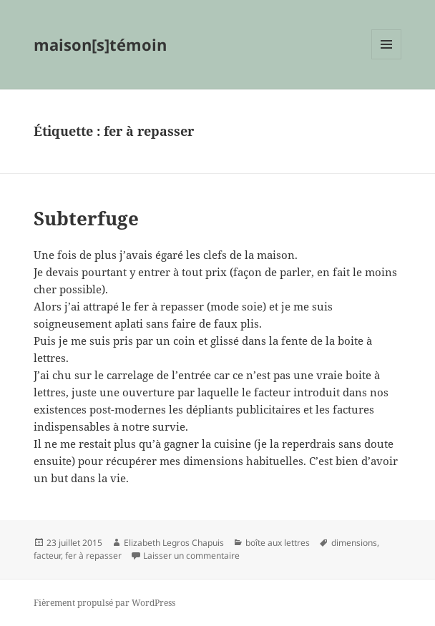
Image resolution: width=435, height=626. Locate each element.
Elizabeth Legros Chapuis (174, 543)
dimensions (354, 543)
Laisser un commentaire (191, 555)
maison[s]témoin (100, 44)
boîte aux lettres (277, 543)
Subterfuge (86, 218)
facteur (47, 555)
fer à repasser (93, 555)
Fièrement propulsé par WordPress (104, 603)
